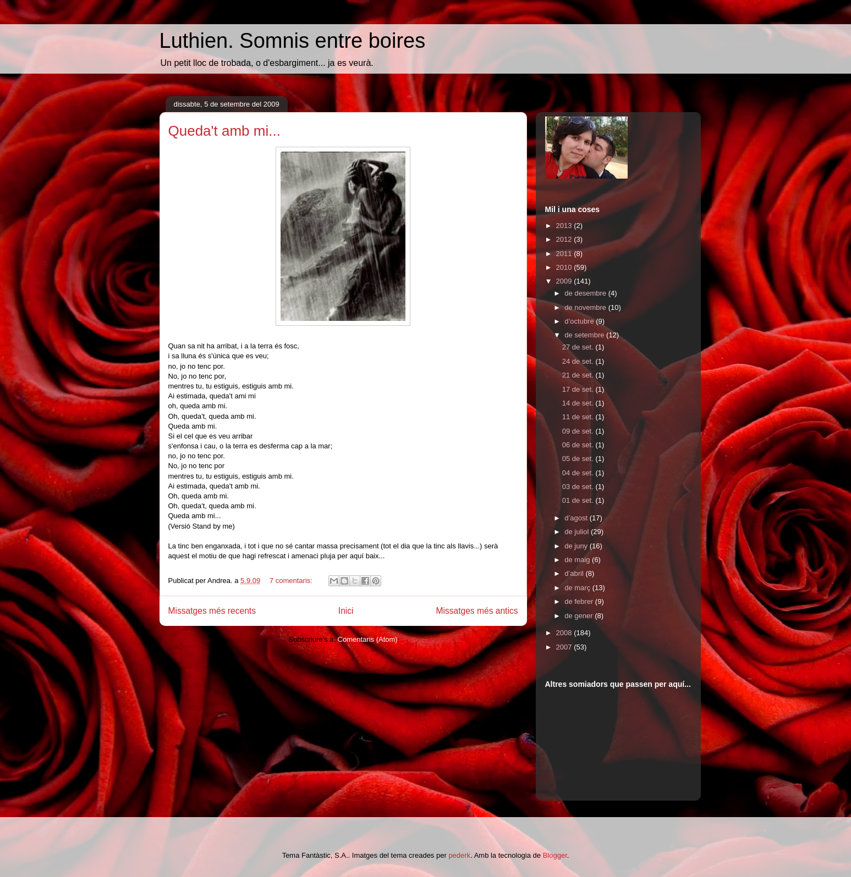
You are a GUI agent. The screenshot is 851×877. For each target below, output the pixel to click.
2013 (565, 225)
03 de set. (579, 486)
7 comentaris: (292, 580)
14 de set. (579, 403)
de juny (577, 546)
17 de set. (579, 389)
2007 (565, 647)
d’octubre (580, 321)
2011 (565, 253)
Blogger (555, 855)
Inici (346, 610)
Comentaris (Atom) (368, 639)
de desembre (586, 293)
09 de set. (579, 431)
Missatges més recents (212, 610)
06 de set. (579, 445)
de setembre (585, 335)
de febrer (579, 601)
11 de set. (579, 417)
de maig (578, 560)
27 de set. (579, 347)
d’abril (574, 573)
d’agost (577, 518)
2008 (565, 633)
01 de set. (579, 500)
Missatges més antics (477, 610)
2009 (565, 281)
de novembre (586, 307)
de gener (579, 616)
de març (578, 588)
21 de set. (579, 375)
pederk (459, 855)
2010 (565, 267)
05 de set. (579, 458)
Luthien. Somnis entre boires (293, 40)
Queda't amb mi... (224, 131)
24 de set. (579, 361)
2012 (565, 239)
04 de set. (579, 473)
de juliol (577, 532)
